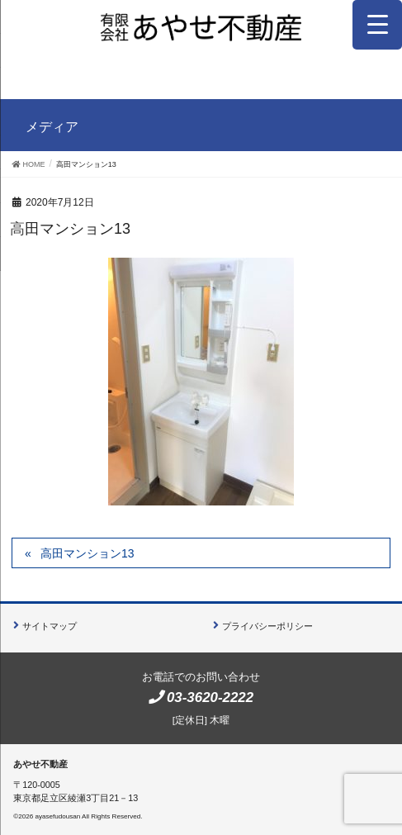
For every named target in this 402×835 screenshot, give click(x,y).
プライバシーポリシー (267, 626)
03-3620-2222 (210, 697)
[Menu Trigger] (377, 25)
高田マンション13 (87, 553)
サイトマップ (49, 626)
